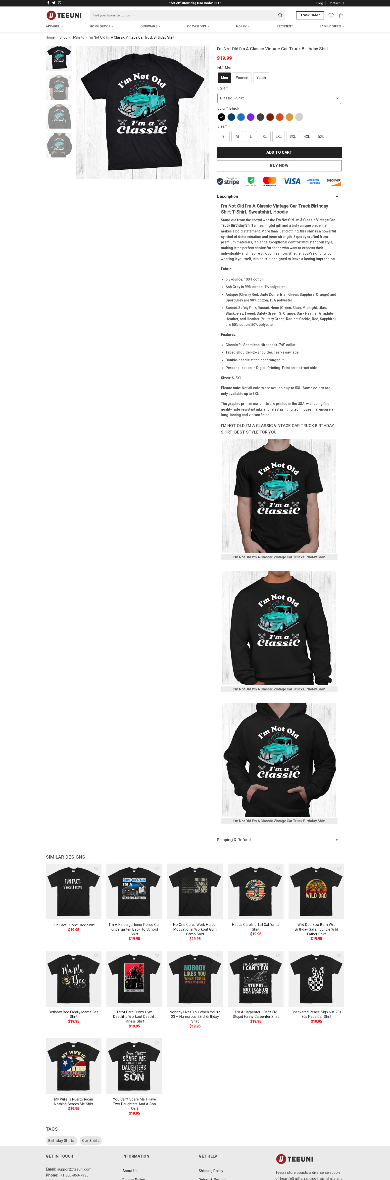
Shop (63, 37)
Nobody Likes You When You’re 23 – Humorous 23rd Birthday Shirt (195, 1017)
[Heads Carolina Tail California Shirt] (256, 891)
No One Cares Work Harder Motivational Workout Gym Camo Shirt (195, 929)
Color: (229, 108)
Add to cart (279, 152)
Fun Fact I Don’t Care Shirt (74, 925)
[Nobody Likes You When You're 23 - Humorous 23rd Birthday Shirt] (195, 979)
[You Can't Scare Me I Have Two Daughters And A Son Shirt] (134, 1066)
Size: (222, 126)
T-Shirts (78, 37)
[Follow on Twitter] (54, 3)
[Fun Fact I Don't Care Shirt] (73, 891)
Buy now (279, 165)
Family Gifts (332, 26)
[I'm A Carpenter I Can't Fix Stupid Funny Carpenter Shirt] (256, 979)
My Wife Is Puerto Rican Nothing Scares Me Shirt (73, 1101)
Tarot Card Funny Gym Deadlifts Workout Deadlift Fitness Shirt (134, 1017)
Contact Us (336, 3)
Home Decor (102, 26)
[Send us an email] (59, 3)
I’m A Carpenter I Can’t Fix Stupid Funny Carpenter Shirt (256, 1014)
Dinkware (151, 26)
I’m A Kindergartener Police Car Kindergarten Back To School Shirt (134, 929)
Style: (222, 88)
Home (50, 37)
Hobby (243, 26)
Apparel (54, 26)
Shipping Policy (211, 1171)
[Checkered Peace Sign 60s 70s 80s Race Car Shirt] (316, 979)
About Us (130, 1171)
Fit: (225, 67)
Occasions (198, 26)
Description (227, 196)
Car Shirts (90, 1140)
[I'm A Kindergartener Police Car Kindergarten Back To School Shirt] (134, 891)
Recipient (285, 26)
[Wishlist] (331, 15)
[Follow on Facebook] (48, 3)
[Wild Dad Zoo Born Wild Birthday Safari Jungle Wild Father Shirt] (316, 891)
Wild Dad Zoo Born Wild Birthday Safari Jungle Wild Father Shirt (316, 929)
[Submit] (280, 15)
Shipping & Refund (234, 839)
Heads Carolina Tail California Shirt (255, 927)
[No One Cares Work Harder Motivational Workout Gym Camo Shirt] (195, 891)
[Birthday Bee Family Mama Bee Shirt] (73, 979)
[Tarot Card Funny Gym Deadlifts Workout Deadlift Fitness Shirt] (134, 979)
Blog (319, 3)
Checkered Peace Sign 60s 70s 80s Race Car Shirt (316, 1014)
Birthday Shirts (61, 1140)
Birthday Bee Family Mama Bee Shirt (74, 1014)
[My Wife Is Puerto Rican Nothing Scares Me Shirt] (73, 1066)
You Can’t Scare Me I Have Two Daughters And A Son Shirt (134, 1104)
